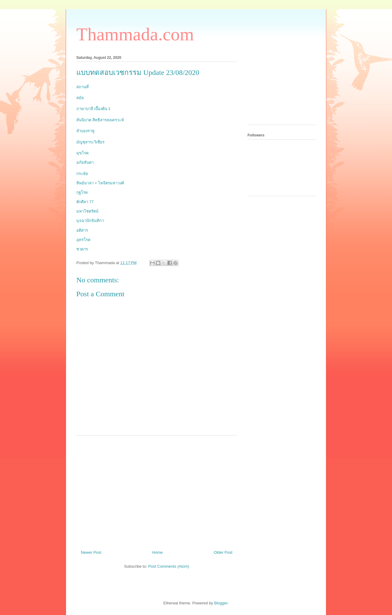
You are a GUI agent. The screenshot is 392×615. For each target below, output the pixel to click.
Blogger (221, 603)
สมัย (80, 98)
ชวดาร (82, 249)
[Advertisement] (156, 490)
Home (157, 552)
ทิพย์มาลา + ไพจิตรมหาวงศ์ (100, 183)
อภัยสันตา (85, 162)
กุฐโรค (82, 192)
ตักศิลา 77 (85, 202)
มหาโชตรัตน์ (87, 211)
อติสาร (82, 230)
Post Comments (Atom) (168, 566)
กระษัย (82, 173)
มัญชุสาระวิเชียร (90, 142)
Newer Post (91, 552)
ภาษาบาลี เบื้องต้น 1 (93, 108)
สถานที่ (82, 87)
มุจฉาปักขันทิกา (90, 220)
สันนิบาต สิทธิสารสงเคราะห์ (100, 120)
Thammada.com (135, 34)
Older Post (223, 552)
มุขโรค (82, 153)
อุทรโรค (83, 239)
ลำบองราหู (85, 131)
